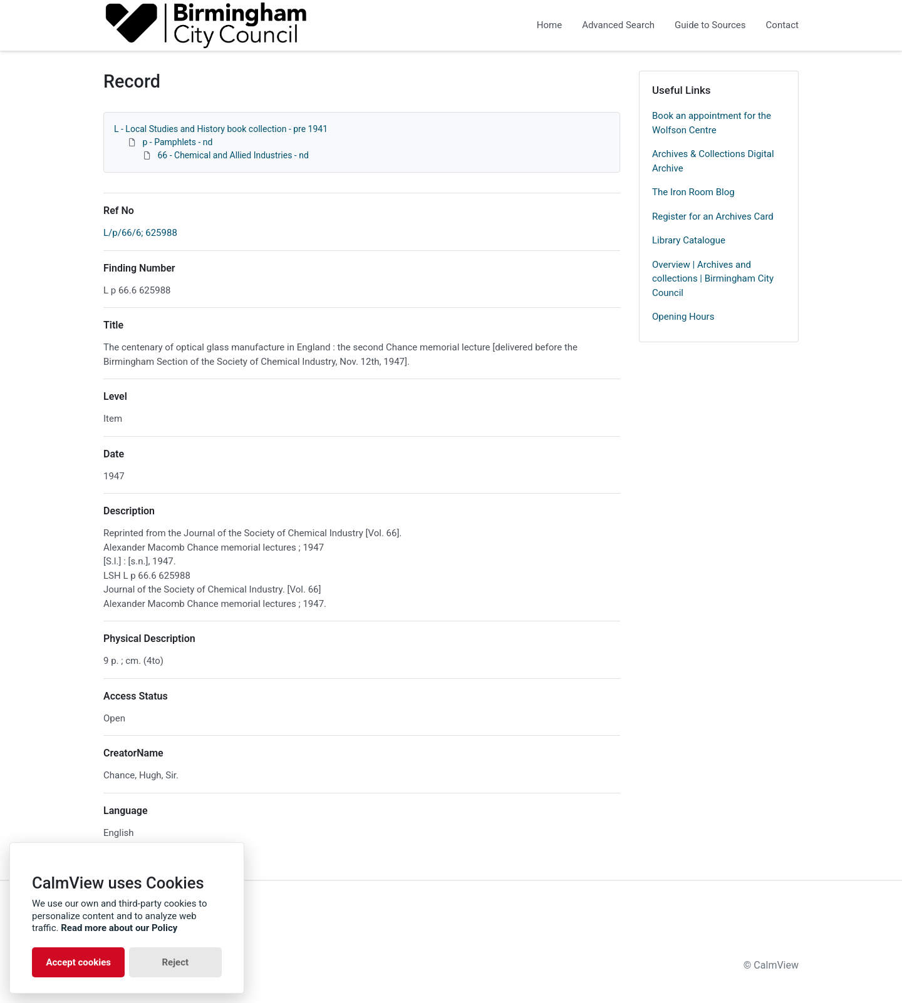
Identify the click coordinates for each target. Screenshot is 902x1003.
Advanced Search (618, 25)
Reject (175, 962)
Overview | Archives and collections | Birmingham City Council (713, 278)
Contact (782, 25)
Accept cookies (78, 962)
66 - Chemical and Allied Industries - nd (232, 155)
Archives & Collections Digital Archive (713, 161)
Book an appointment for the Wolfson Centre (711, 123)
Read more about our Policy (119, 928)
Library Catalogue (688, 240)
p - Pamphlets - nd (177, 142)
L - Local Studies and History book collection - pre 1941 (221, 129)
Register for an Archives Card (713, 216)
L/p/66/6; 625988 (140, 232)
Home (549, 25)
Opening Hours (683, 316)
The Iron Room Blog (693, 192)
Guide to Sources (710, 25)
